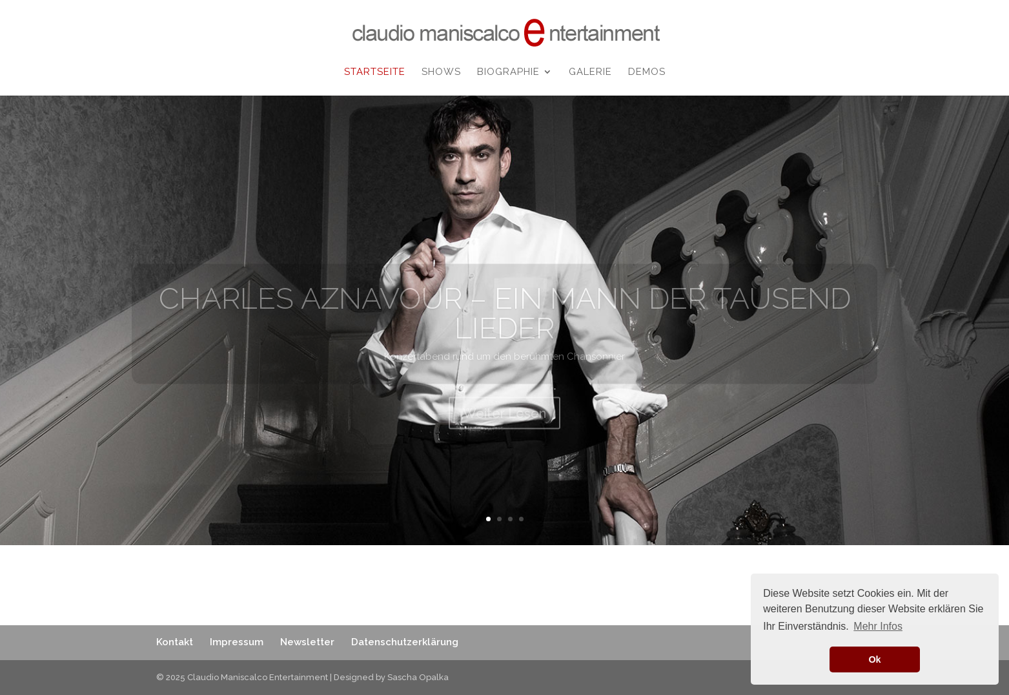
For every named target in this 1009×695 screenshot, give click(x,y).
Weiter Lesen (504, 425)
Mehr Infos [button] (877, 626)
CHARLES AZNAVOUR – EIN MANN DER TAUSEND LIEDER (505, 325)
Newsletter (307, 642)
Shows (441, 72)
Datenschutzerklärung (404, 642)
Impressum (236, 642)
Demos (647, 72)
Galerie (590, 72)
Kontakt (174, 642)
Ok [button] (874, 659)
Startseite (374, 72)
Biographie (508, 72)
